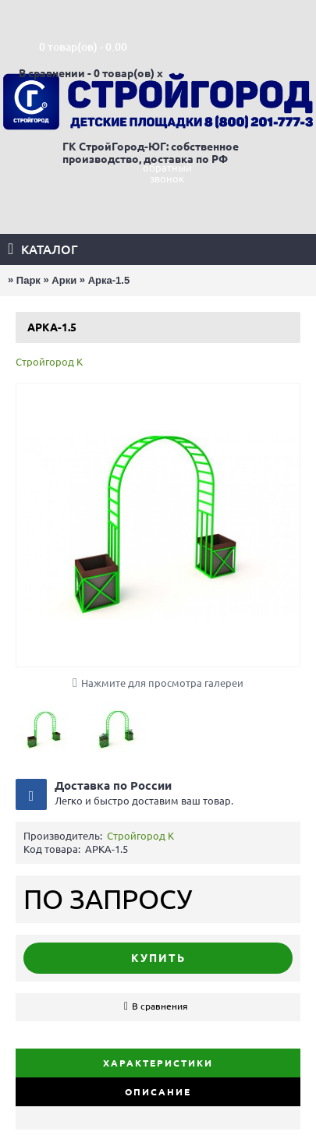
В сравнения (160, 1006)
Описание (158, 1092)
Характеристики (158, 1063)
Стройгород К (49, 361)
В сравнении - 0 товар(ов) (86, 73)
